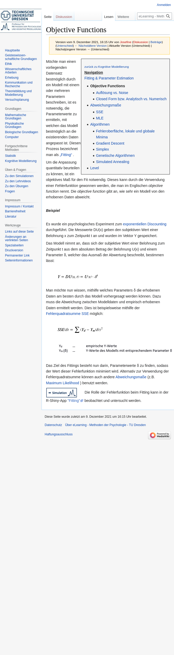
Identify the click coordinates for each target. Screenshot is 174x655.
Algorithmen (100, 124)
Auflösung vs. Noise (112, 93)
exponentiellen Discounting (144, 224)
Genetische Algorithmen (115, 155)
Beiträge (156, 42)
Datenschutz (53, 425)
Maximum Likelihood (62, 383)
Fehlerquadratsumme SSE (67, 314)
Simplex (102, 149)
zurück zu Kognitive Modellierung (106, 66)
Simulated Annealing (112, 162)
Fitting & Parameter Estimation (109, 78)
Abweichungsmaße (105, 105)
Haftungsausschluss (58, 434)
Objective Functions (107, 86)
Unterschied (65, 45)
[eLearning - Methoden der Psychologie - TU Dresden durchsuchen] (154, 16)
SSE (99, 112)
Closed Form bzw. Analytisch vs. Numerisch (131, 99)
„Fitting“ (66, 155)
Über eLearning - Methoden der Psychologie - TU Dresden (105, 425)
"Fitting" (74, 401)
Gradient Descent (110, 143)
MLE (100, 118)
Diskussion (140, 42)
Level (94, 168)
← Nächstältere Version (91, 45)
